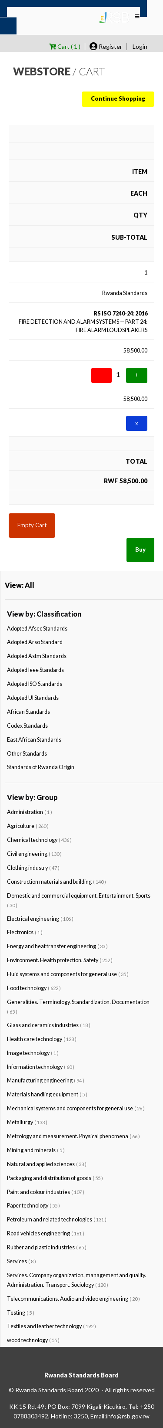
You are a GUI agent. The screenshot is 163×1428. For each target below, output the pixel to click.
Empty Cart (32, 525)
